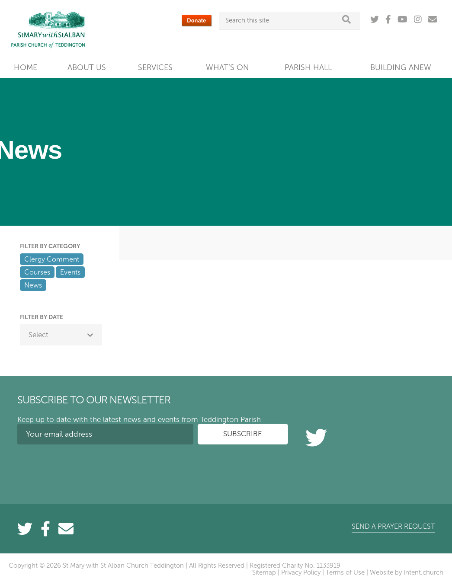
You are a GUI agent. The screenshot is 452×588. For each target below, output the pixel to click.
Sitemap (264, 572)
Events (70, 272)
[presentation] (83, 468)
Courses (37, 272)
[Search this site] (281, 20)
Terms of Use (345, 572)
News (33, 285)
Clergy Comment (51, 259)
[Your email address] (105, 434)
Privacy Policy (301, 572)
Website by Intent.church (406, 572)
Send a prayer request (393, 526)
